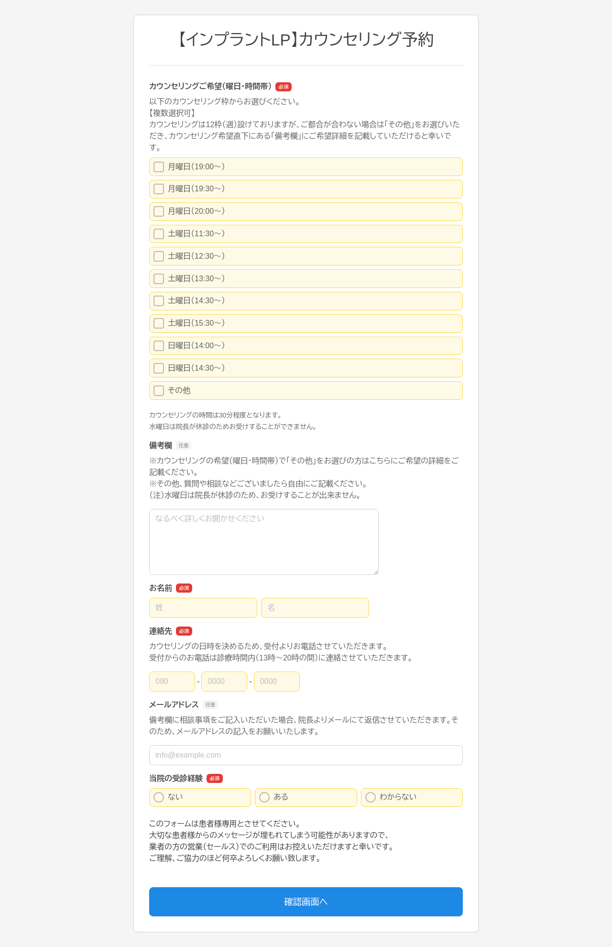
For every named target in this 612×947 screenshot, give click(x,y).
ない (168, 797)
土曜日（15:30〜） (189, 323)
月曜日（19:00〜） (189, 167)
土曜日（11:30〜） (189, 234)
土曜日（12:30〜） (189, 256)
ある (273, 797)
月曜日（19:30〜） (189, 189)
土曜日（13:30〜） (189, 279)
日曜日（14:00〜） (189, 346)
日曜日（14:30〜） (189, 368)
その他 (171, 390)
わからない (391, 797)
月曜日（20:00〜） (189, 211)
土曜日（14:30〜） (189, 301)
